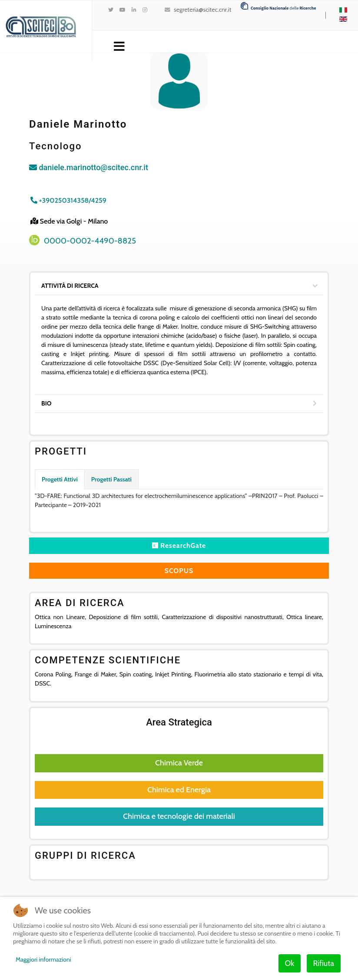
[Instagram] (145, 10)
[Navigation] (119, 45)
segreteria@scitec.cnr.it (202, 9)
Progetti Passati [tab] (111, 479)
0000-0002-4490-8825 (90, 241)
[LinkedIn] (134, 10)
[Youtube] (122, 10)
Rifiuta (323, 963)
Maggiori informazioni (43, 959)
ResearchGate (179, 545)
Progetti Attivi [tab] (60, 479)
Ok (290, 963)
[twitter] (110, 10)
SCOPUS (178, 571)
